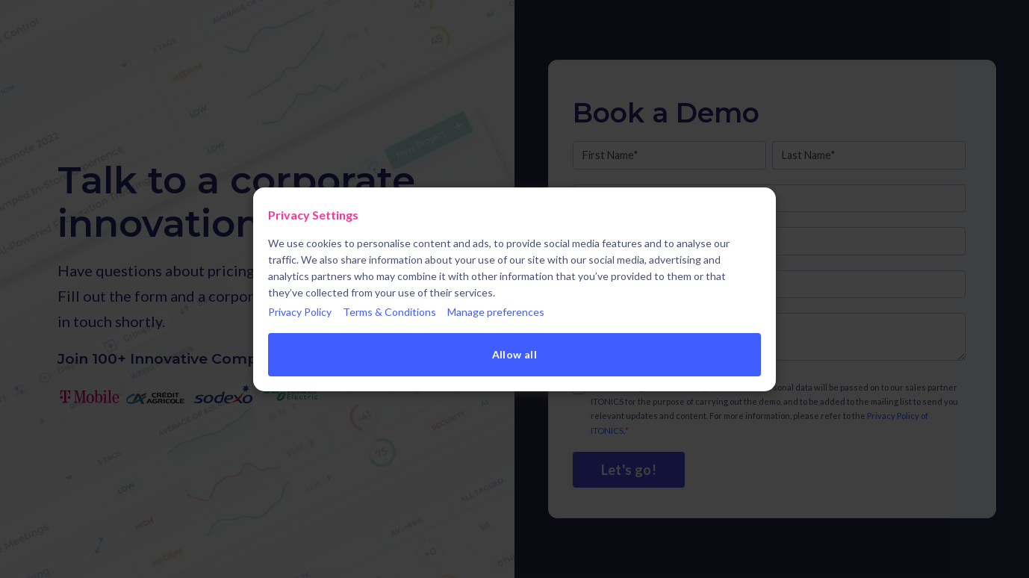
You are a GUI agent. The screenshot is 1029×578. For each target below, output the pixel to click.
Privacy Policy (300, 311)
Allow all (515, 354)
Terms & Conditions (389, 311)
